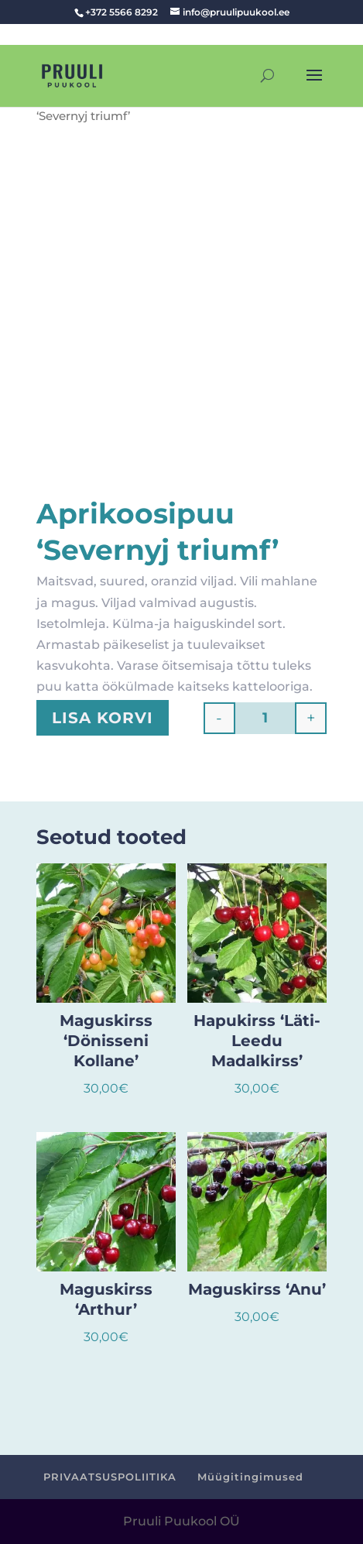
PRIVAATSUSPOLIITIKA (109, 1476)
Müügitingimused (250, 1476)
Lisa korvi (102, 718)
